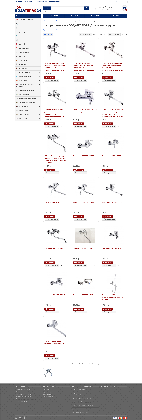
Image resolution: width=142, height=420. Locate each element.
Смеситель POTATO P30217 (54, 295)
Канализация (28, 68)
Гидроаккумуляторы (28, 76)
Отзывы (116, 15)
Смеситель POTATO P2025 (112, 156)
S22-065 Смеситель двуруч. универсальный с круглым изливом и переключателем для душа (55, 159)
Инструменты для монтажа (25, 103)
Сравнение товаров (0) (50, 30)
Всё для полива (28, 81)
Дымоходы (28, 32)
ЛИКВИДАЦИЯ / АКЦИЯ (28, 20)
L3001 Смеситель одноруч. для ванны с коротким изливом (85, 111)
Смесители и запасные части (65, 21)
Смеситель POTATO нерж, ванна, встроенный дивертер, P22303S (113, 297)
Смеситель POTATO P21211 (54, 202)
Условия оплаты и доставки (24, 394)
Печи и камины (28, 107)
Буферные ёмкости (23, 94)
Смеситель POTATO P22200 (112, 202)
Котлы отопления (28, 28)
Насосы (28, 36)
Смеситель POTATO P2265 (54, 248)
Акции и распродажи (54, 1)
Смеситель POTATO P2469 (83, 248)
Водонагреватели (28, 52)
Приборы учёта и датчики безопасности (28, 85)
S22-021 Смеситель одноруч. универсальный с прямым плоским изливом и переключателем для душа (113, 113)
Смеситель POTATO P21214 (83, 202)
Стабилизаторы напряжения (26, 90)
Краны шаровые (28, 48)
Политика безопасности (23, 396)
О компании (18, 1)
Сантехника (28, 64)
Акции (74, 15)
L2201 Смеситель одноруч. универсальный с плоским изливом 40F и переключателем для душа (83, 66)
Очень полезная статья (23, 389)
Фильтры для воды (28, 72)
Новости (54, 15)
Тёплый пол (28, 56)
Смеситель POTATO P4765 (83, 295)
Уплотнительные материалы (26, 99)
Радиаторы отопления (28, 40)
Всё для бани (28, 60)
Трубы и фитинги (28, 44)
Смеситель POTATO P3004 (112, 248)
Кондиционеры (28, 24)
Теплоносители (22, 111)
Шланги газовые (28, 115)
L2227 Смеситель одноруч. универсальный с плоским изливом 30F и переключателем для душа (112, 66)
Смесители (80, 21)
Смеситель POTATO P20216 (83, 156)
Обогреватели (28, 119)
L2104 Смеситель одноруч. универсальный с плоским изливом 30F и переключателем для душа (54, 66)
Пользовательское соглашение (25, 399)
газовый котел (53, 11)
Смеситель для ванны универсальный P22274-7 (54, 342)
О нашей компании (21, 392)
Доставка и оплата (29, 1)
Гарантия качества (41, 1)
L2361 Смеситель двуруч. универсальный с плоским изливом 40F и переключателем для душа (54, 113)
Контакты (95, 15)
